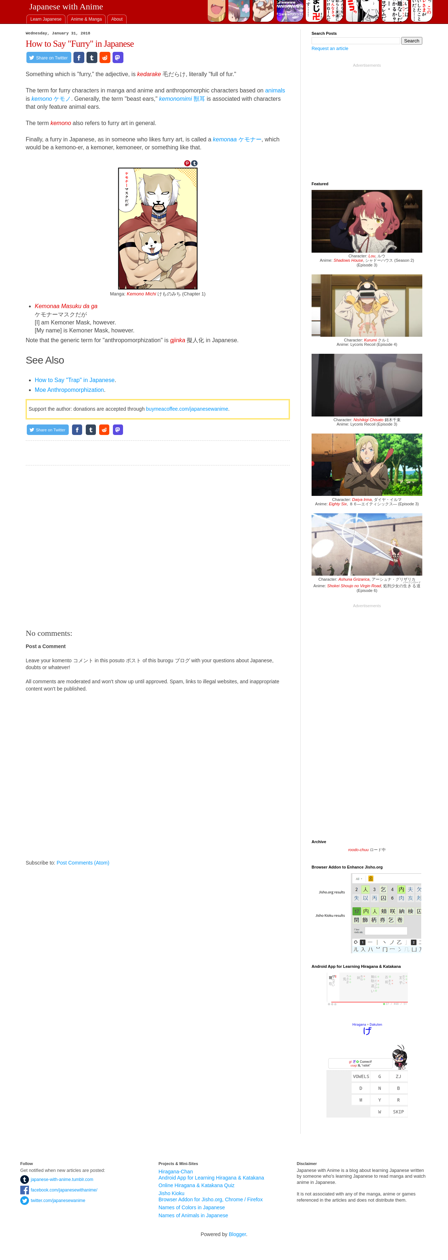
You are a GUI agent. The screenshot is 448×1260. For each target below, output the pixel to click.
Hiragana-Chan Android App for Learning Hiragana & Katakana (211, 1175)
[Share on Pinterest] (187, 163)
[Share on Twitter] (48, 57)
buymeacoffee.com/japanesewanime (187, 409)
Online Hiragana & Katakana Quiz (196, 1185)
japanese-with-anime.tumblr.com (56, 1179)
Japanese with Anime (66, 6)
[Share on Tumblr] (91, 57)
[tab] (45, 19)
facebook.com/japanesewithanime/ (58, 1190)
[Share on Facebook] (78, 57)
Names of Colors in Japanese (192, 1207)
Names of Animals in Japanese (193, 1215)
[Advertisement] (158, 546)
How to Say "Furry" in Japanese (80, 44)
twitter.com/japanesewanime (52, 1200)
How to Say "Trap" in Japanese (75, 380)
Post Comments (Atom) (83, 863)
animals (275, 90)
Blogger (237, 1234)
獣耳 (182, 99)
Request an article (330, 48)
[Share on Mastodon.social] (118, 57)
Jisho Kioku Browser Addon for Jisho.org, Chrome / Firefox (211, 1196)
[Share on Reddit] (105, 57)
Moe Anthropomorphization (69, 390)
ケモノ (51, 99)
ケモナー (237, 139)
